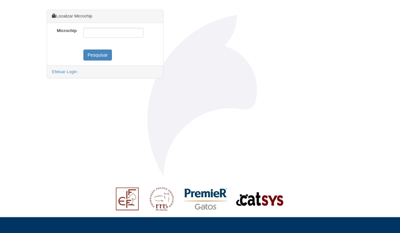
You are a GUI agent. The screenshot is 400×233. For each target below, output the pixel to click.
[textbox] (113, 33)
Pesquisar (98, 55)
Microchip (67, 30)
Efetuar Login (64, 71)
